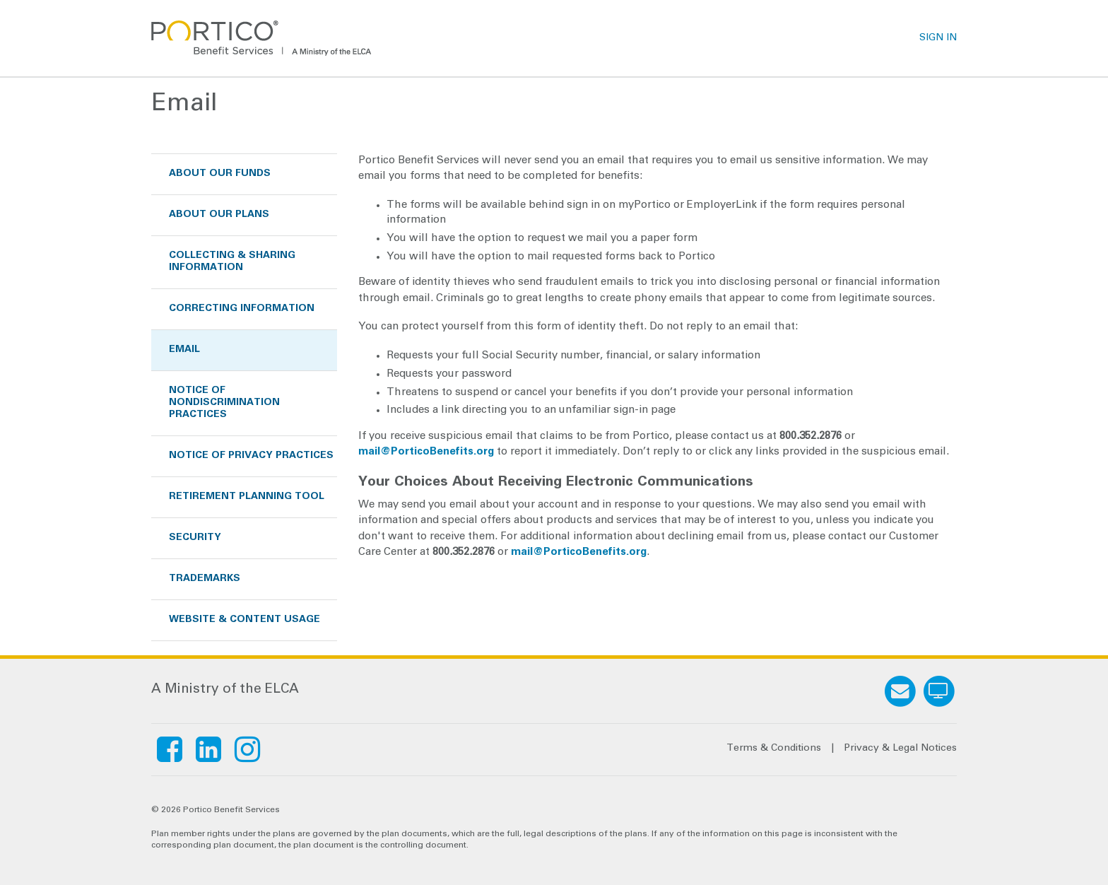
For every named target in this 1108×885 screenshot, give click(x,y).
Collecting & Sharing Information (232, 262)
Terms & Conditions (773, 749)
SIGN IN (938, 38)
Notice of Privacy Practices (251, 456)
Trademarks (204, 579)
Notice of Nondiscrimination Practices (224, 403)
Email (184, 350)
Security (195, 538)
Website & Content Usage (244, 620)
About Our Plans (219, 215)
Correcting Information (241, 309)
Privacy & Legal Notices (900, 749)
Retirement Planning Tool (246, 497)
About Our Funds (220, 174)
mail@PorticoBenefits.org (426, 452)
